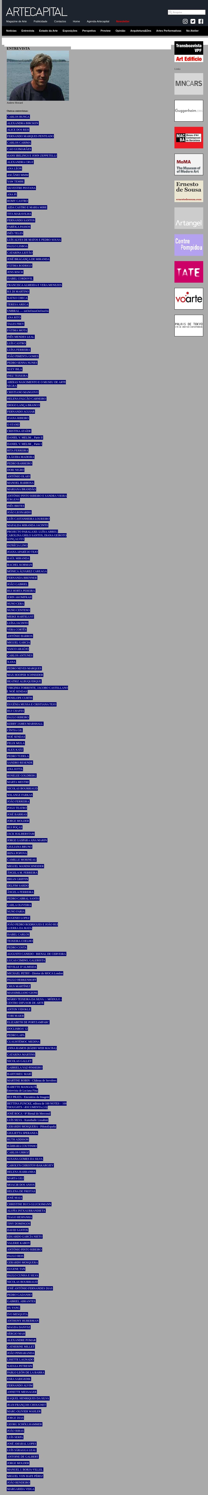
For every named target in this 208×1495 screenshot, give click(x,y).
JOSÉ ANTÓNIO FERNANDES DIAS (29, 1288)
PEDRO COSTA (17, 947)
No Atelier (192, 30)
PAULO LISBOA (17, 246)
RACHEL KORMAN (19, 564)
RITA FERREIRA (17, 450)
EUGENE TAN (16, 1269)
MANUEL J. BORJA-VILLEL (25, 1469)
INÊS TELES (15, 233)
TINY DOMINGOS (18, 1223)
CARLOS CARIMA (19, 142)
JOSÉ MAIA (14, 1197)
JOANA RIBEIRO (18, 418)
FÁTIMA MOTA (17, 330)
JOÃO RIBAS (15, 1430)
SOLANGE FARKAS (19, 795)
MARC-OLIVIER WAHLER (24, 1411)
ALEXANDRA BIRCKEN (22, 123)
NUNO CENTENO (18, 610)
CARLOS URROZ (18, 1152)
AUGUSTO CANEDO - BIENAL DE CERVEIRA (36, 954)
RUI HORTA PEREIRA (21, 590)
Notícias (11, 30)
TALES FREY (15, 324)
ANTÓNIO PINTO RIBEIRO (24, 1249)
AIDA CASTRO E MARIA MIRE (27, 207)
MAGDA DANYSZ (18, 1327)
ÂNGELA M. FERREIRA (22, 872)
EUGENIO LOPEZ (18, 918)
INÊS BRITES (15, 506)
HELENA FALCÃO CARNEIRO (26, 398)
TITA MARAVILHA (19, 214)
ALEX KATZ (15, 749)
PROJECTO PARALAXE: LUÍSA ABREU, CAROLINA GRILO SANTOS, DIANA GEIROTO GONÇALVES (37, 535)
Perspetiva (89, 30)
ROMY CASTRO (17, 201)
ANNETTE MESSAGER (21, 1392)
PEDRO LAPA (16, 1035)
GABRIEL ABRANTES (21, 1301)
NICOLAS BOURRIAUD (22, 788)
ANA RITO (14, 317)
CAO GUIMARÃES (19, 149)
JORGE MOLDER (18, 821)
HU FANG (13, 1307)
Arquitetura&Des (140, 30)
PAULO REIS (15, 1256)
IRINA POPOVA (17, 853)
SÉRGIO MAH (16, 1333)
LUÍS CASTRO (16, 343)
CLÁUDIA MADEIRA (20, 457)
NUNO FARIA (16, 911)
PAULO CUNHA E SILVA (22, 1275)
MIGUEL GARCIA (18, 642)
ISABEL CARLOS (18, 934)
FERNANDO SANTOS (21, 220)
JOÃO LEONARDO (19, 512)
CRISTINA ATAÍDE (19, 431)
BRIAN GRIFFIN (17, 879)
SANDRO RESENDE (20, 762)
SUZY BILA (14, 369)
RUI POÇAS (14, 827)
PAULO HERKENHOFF (21, 979)
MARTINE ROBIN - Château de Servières (32, 1080)
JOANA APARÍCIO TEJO (22, 552)
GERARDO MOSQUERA (22, 1262)
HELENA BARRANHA (21, 1172)
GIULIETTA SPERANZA (22, 1133)
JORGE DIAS (15, 1417)
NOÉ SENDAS (16, 736)
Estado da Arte (48, 30)
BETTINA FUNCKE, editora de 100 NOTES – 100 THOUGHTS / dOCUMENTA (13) (37, 1105)
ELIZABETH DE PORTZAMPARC (28, 1022)
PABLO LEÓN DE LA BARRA (25, 1372)
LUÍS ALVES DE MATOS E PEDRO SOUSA (34, 239)
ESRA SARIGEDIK (19, 1379)
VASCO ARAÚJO (18, 649)
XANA (11, 662)
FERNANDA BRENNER (22, 577)
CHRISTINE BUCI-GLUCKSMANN (29, 1204)
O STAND (13, 424)
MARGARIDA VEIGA (20, 1489)
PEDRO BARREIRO (19, 463)
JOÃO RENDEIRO (18, 1482)
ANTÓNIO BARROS (20, 636)
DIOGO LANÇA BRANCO (23, 405)
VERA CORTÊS (16, 629)
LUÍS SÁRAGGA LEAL (21, 1450)
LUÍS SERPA (15, 1437)
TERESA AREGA (17, 304)
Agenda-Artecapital (98, 21)
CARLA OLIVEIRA (19, 905)
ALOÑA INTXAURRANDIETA (26, 1210)
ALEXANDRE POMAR (21, 1340)
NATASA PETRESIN (19, 1366)
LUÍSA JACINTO (17, 623)
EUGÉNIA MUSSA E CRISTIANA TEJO (31, 704)
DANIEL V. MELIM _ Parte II (25, 437)
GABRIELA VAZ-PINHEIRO (24, 1067)
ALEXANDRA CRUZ (20, 162)
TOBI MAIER (15, 1015)
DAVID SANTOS (17, 1230)
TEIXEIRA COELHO (20, 941)
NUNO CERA (15, 603)
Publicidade (40, 21)
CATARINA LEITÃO (19, 252)
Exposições (70, 30)
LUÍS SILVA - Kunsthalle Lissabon (27, 1120)
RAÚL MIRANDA (18, 558)
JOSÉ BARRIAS (17, 814)
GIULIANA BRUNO (19, 846)
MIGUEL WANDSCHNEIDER (25, 866)
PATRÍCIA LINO (17, 545)
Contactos (60, 21)
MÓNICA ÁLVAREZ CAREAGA (27, 571)
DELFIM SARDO (17, 885)
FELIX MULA (15, 743)
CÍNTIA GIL (14, 730)
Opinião (120, 30)
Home (76, 21)
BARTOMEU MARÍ (19, 1074)
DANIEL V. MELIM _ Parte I (24, 444)
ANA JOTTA (15, 769)
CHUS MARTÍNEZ (18, 986)
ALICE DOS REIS (18, 129)
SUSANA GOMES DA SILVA (25, 1159)
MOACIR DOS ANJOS (21, 1184)
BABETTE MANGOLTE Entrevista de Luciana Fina (22, 1088)
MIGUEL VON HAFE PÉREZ (25, 1476)
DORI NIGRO (15, 470)
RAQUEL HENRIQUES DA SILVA (28, 1398)
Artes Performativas (168, 30)
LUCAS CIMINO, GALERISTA (26, 960)
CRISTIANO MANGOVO (22, 392)
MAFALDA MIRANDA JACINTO (27, 525)
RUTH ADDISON (18, 1139)
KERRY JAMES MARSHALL (25, 723)
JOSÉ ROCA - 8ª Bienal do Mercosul (28, 1113)
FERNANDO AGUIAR (21, 411)
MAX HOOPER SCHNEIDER (25, 675)
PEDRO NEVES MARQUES (24, 668)
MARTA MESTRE (18, 782)
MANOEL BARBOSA (20, 483)
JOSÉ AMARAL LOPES (21, 1443)
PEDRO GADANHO (19, 1294)
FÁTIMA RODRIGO (19, 265)
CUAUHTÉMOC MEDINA (23, 1041)
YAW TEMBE (15, 181)
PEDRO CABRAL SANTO (23, 898)
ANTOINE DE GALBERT (22, 1456)
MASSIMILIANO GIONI (22, 992)
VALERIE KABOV (18, 1243)
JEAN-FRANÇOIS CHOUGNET (26, 1405)
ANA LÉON (14, 168)
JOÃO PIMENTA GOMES (22, 356)
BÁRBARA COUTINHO (22, 1146)
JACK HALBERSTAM (20, 833)
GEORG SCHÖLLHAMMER (24, 1424)
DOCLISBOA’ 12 (17, 1028)
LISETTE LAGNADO (20, 1359)
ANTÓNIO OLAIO (18, 476)
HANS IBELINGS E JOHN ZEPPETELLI (32, 155)
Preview (106, 30)
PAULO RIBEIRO (18, 717)
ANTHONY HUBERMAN (23, 1320)
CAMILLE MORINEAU (21, 859)
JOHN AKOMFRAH (19, 597)
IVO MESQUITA (17, 1314)
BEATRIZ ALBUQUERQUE (24, 681)
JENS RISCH (15, 272)
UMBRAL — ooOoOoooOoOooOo (27, 311)
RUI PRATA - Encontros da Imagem (28, 1097)
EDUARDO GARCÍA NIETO (24, 1236)
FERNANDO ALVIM (20, 1385)
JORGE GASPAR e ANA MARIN (27, 840)
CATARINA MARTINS (21, 1054)
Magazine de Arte (16, 21)
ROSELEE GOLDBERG (21, 775)
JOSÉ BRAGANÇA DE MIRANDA (28, 259)
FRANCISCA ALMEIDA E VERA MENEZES (34, 285)
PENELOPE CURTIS (19, 698)
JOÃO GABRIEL (17, 584)
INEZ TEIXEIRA (17, 375)
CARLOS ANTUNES (20, 655)
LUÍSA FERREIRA (18, 349)
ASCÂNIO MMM (17, 175)
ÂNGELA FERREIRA (20, 892)
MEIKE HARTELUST (20, 616)
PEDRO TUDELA (18, 756)
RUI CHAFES (15, 710)
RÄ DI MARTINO (18, 291)
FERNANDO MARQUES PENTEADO (30, 136)
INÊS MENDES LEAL (20, 337)
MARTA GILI (15, 1178)
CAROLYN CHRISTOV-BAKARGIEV (30, 1165)
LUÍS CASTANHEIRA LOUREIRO (28, 518)
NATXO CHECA (17, 298)
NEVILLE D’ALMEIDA (21, 967)
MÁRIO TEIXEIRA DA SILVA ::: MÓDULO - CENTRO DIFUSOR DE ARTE (34, 1001)
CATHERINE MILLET (21, 1346)
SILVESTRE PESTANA (21, 188)
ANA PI (12, 194)
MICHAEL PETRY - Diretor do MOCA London (35, 973)
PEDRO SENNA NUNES (22, 362)
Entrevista (28, 30)
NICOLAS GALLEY (19, 1061)
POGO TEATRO (17, 808)
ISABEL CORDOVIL (20, 278)
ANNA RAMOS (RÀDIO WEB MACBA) (31, 1048)
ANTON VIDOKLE (19, 1009)
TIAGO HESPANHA (19, 1217)
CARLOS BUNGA (18, 116)
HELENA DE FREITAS (21, 1191)
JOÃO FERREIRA (18, 801)
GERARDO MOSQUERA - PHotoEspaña (31, 1126)
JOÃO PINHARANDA (20, 1353)
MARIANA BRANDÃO (21, 489)
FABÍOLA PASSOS (18, 226)
